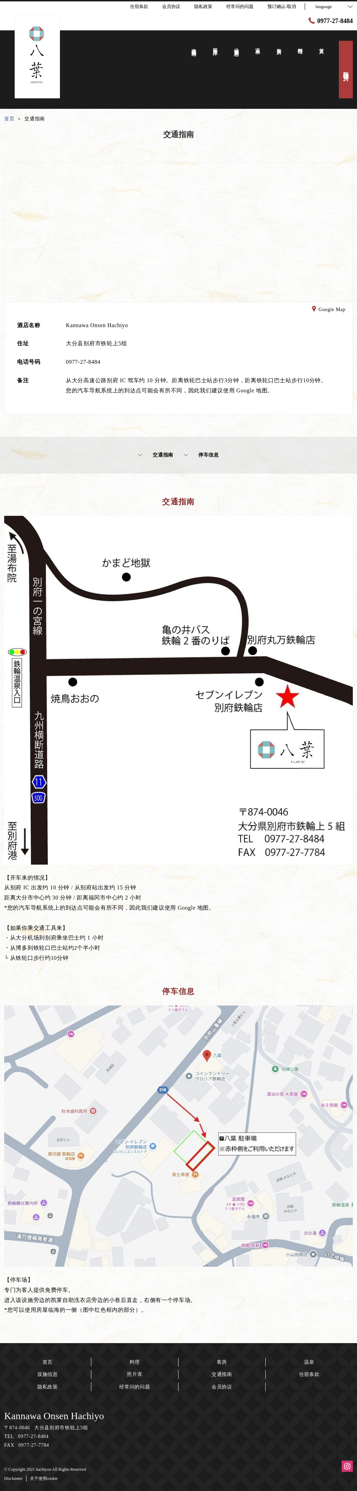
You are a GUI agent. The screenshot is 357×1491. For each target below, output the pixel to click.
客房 (222, 1362)
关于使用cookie (44, 1478)
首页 (48, 1362)
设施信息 (47, 1374)
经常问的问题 (134, 1387)
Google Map (328, 310)
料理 (135, 1362)
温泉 (309, 1362)
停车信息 (201, 455)
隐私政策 (47, 1387)
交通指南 (155, 455)
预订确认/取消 (281, 6)
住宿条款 (309, 1374)
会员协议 (222, 1387)
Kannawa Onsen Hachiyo (54, 1415)
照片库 (134, 1374)
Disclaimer (13, 1478)
